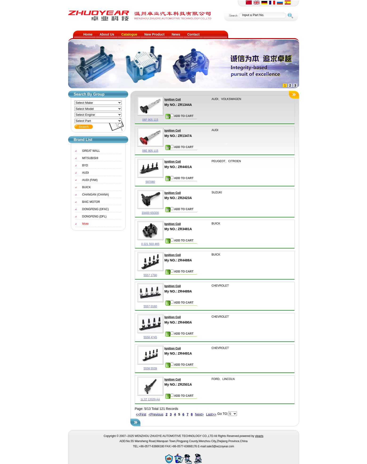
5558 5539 (150, 368)
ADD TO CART (182, 116)
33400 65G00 (150, 213)
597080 (150, 182)
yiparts (259, 436)
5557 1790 (150, 275)
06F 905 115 (150, 119)
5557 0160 (150, 306)
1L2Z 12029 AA (150, 399)
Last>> (211, 414)
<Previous (155, 414)
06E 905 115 (150, 150)
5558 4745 (150, 337)
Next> (199, 414)
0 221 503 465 (150, 244)
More (85, 223)
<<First (141, 414)
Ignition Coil (173, 99)
